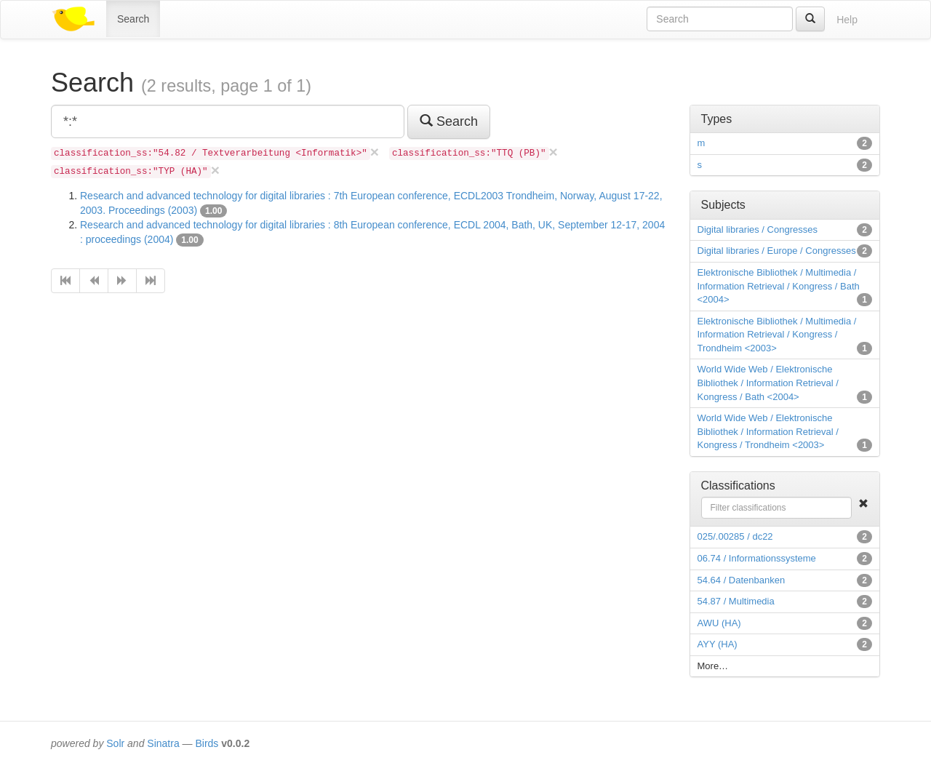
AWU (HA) (719, 623)
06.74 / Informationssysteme (757, 558)
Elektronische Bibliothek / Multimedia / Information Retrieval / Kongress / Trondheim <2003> (777, 334)
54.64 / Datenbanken (742, 580)
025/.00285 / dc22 (735, 536)
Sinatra (163, 743)
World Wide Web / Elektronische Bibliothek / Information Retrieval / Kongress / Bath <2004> (768, 383)
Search (133, 19)
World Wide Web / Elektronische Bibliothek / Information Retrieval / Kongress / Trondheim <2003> (768, 431)
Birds (206, 743)
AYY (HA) (718, 644)
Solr (115, 743)
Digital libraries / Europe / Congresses (777, 250)
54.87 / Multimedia (736, 601)
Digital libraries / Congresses (758, 229)
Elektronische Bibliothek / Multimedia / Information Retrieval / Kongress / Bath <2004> (779, 286)
